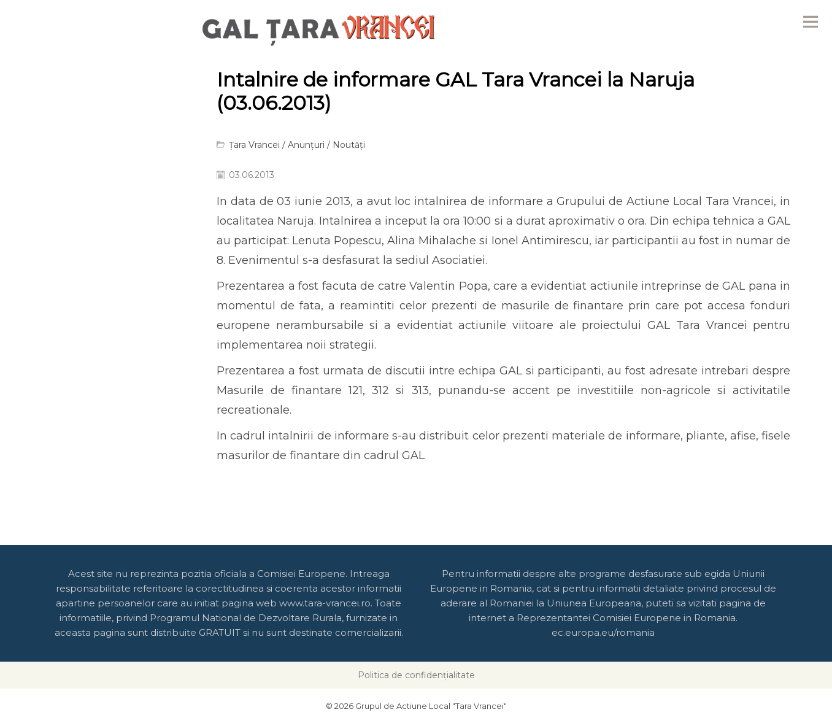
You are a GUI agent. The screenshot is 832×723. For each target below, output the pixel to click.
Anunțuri (306, 144)
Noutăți (349, 144)
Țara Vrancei (254, 144)
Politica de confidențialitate (416, 675)
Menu (810, 21)
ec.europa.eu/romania (603, 632)
